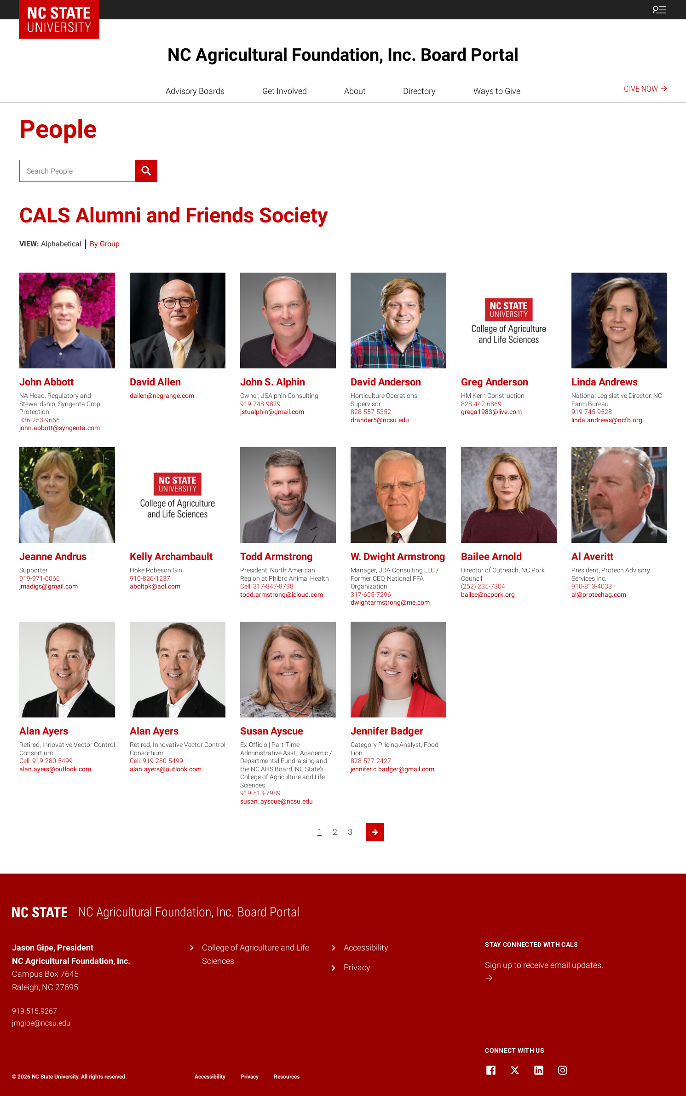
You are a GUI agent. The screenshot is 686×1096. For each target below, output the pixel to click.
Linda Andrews (604, 382)
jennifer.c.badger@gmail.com (392, 769)
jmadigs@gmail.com (48, 586)
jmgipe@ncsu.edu (41, 1023)
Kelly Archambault (171, 556)
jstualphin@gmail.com (272, 411)
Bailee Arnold (491, 556)
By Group (105, 243)
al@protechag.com (598, 594)
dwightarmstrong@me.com (390, 602)
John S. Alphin (272, 382)
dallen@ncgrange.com (162, 395)
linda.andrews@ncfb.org (606, 420)
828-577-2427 (371, 760)
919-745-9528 (591, 411)
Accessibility (366, 947)
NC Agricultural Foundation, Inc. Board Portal (343, 55)
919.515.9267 (34, 1011)
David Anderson (386, 382)
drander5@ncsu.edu (380, 420)
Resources (287, 1076)
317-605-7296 (371, 594)
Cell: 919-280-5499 (46, 760)
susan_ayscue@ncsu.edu (276, 801)
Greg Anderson (494, 382)
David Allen (155, 382)
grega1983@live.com (491, 411)
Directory (419, 91)
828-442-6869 (481, 404)
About (355, 91)
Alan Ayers (43, 731)
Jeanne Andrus (52, 556)
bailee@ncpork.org (488, 594)
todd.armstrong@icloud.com (281, 594)
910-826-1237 (150, 578)
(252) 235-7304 (483, 586)
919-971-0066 (39, 578)
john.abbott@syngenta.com (59, 427)
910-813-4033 (591, 586)
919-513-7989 (260, 793)
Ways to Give (496, 91)
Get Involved (284, 91)
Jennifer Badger (387, 731)
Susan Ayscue (271, 731)
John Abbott (46, 382)
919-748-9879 (260, 404)
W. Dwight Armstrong (398, 556)
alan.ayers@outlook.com (55, 769)
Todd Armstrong (276, 556)
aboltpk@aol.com (155, 586)
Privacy (357, 967)
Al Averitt (592, 556)
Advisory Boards (195, 91)
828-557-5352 (371, 411)
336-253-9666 (39, 420)
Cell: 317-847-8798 (267, 586)
